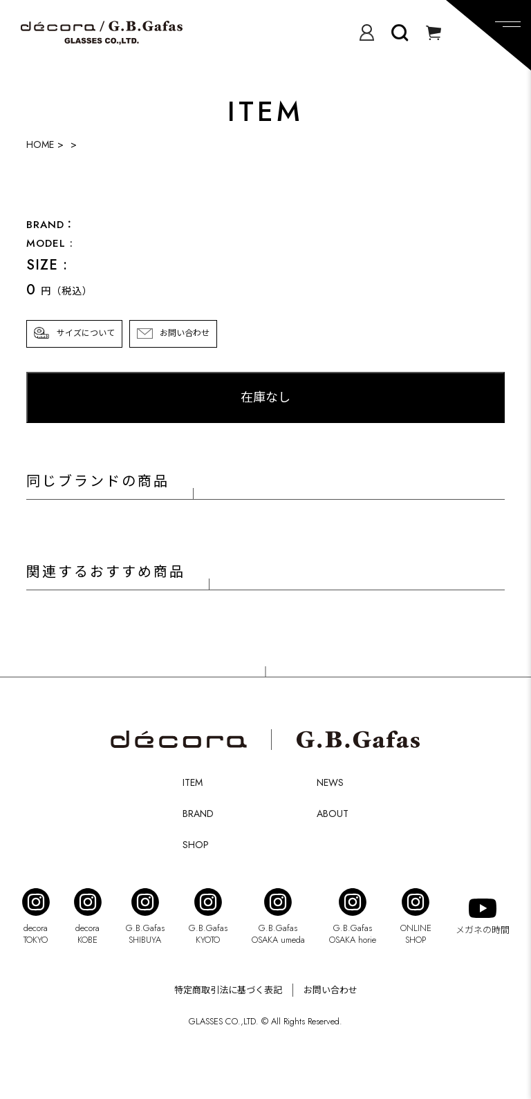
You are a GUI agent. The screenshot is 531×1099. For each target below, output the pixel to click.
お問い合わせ (184, 333)
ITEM (193, 782)
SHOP (196, 845)
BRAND (198, 813)
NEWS (330, 782)
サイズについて (86, 333)
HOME (40, 144)
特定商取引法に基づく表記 (228, 990)
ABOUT (332, 813)
